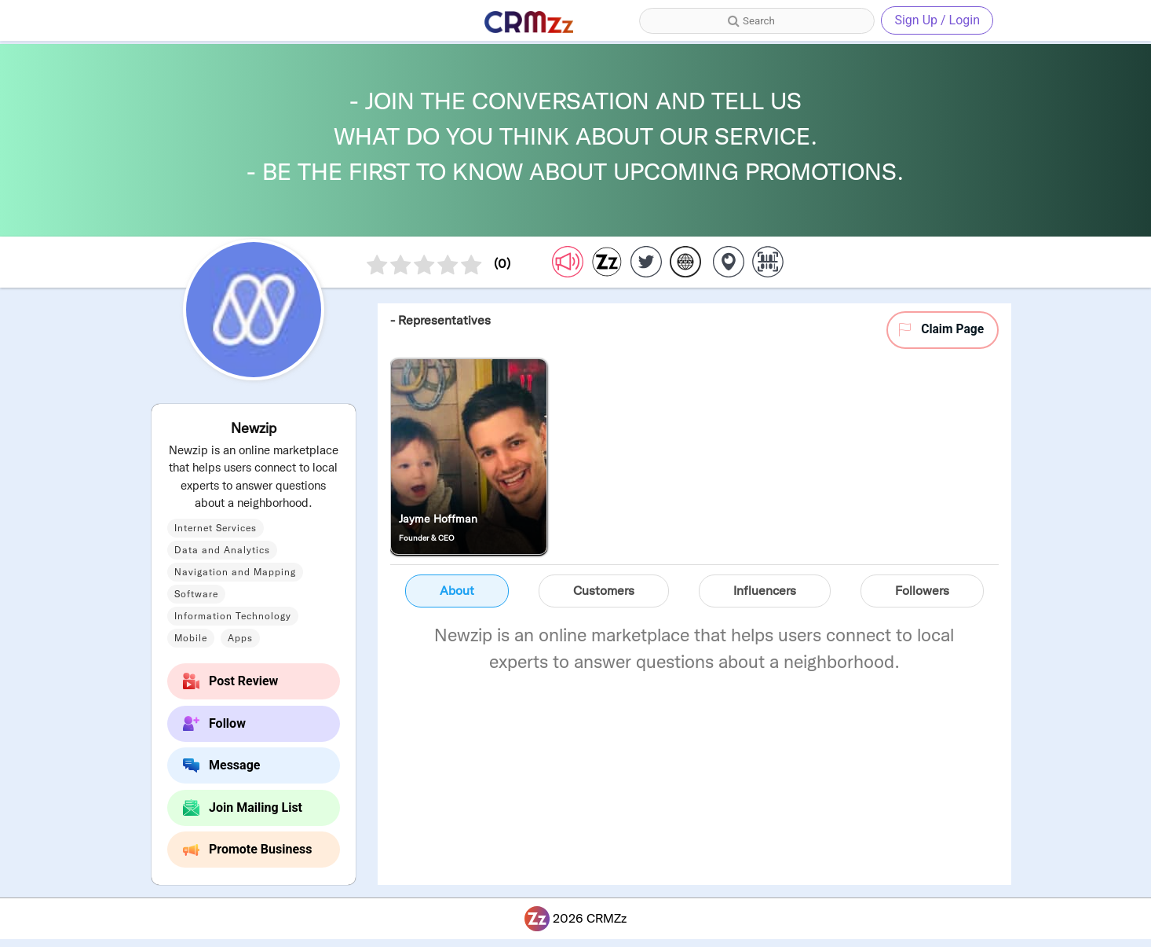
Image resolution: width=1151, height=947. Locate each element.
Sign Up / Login (937, 20)
